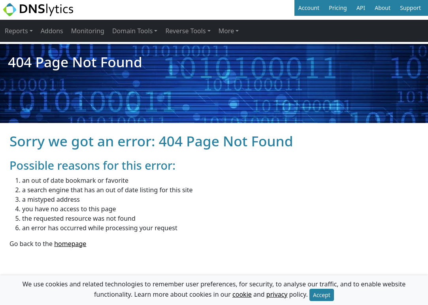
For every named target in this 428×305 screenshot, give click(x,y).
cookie (242, 294)
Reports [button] (16, 31)
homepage (70, 243)
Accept (321, 295)
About (382, 7)
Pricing (338, 7)
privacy (277, 294)
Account (308, 7)
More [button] (226, 31)
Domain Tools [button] (132, 31)
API (360, 7)
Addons (52, 31)
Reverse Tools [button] (185, 31)
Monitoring (87, 31)
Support (410, 7)
